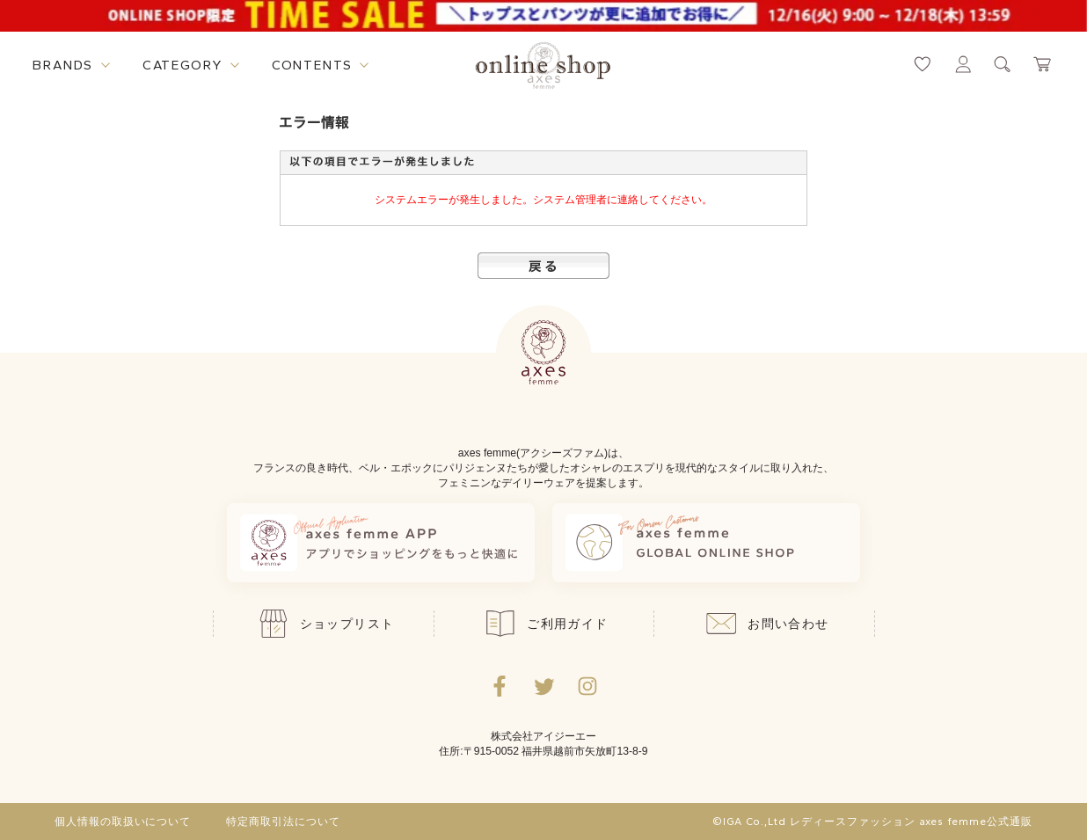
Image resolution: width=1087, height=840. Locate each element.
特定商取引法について (283, 821)
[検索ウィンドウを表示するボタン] (1002, 64)
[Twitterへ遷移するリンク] (543, 686)
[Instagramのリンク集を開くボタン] (587, 686)
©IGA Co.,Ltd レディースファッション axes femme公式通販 (872, 821)
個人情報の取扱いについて (123, 821)
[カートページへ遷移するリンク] (1043, 64)
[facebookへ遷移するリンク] (499, 686)
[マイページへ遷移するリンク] (963, 64)
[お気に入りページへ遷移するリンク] (922, 64)
